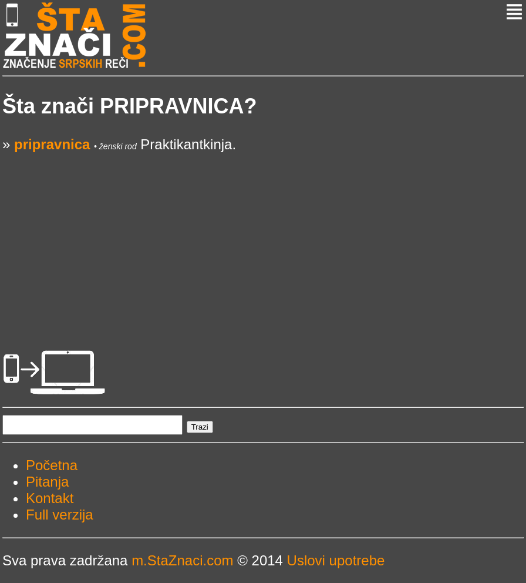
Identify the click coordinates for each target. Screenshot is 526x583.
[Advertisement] (263, 235)
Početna (51, 465)
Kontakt (49, 498)
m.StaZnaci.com (182, 560)
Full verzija (59, 514)
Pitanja (47, 482)
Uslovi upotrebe (336, 560)
